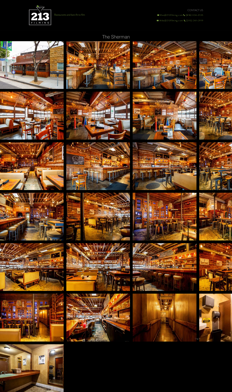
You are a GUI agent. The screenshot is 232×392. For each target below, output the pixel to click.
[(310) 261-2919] (193, 20)
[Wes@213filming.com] (170, 15)
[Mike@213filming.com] (169, 20)
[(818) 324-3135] (193, 15)
